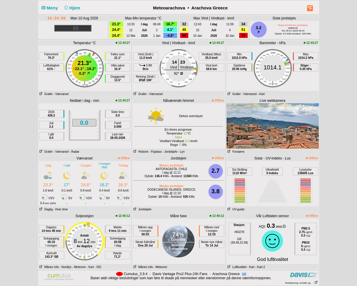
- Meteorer (79, 267)
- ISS (98, 267)
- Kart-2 (259, 267)
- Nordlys (65, 267)
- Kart (260, 94)
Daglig (45, 209)
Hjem (71, 7)
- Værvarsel (61, 94)
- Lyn (181, 151)
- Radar (74, 151)
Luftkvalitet (237, 267)
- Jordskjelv (169, 151)
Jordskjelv (142, 209)
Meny (51, 7)
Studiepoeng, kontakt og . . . (301, 283)
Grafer (45, 94)
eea (281, 227)
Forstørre (235, 151)
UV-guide (235, 209)
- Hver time (60, 209)
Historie (140, 151)
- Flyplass (155, 151)
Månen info (48, 267)
